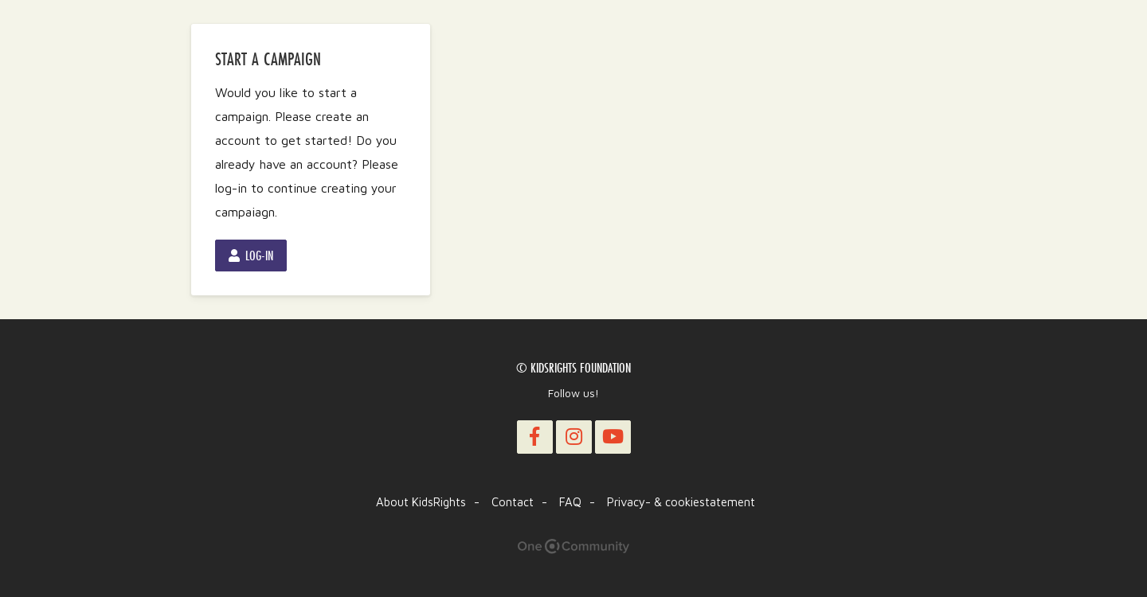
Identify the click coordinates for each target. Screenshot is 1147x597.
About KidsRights (421, 502)
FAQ (570, 502)
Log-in (251, 255)
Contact (512, 502)
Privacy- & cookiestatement (681, 502)
